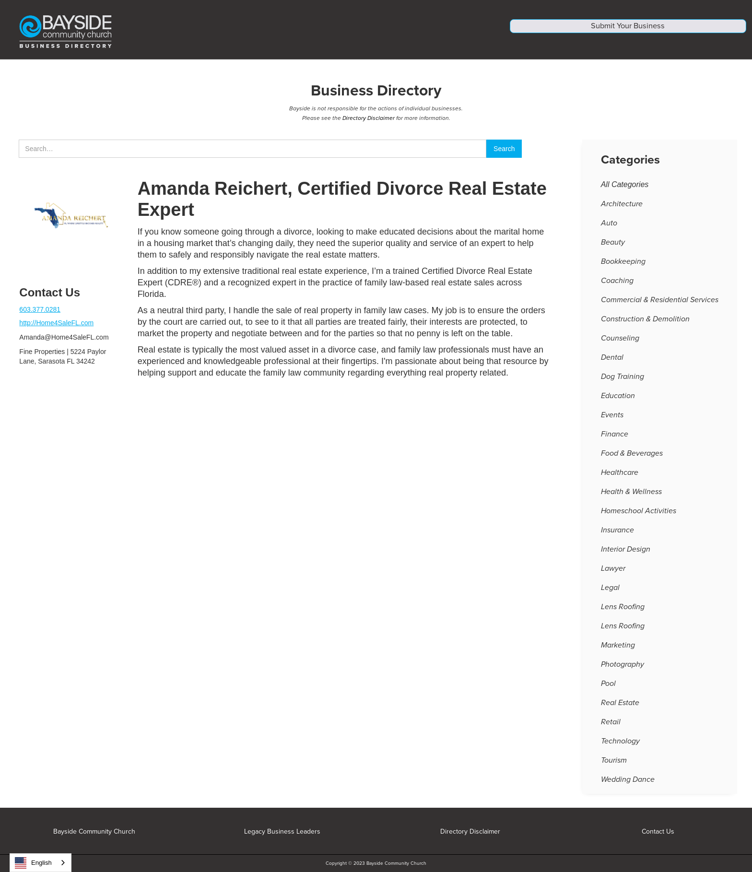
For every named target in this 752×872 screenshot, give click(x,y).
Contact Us (658, 832)
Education (618, 400)
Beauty (613, 246)
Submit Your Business (628, 32)
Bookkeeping (623, 266)
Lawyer (613, 572)
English (33, 863)
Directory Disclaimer (368, 122)
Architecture (622, 208)
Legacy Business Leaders (282, 832)
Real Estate (620, 707)
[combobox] (40, 862)
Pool (608, 688)
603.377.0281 (39, 314)
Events (612, 419)
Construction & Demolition (645, 323)
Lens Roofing (623, 611)
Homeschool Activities (638, 515)
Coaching (617, 285)
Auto (609, 227)
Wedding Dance (628, 784)
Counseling (620, 342)
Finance (614, 438)
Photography (622, 668)
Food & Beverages (632, 457)
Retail (611, 726)
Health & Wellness (631, 496)
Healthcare (619, 477)
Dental (612, 361)
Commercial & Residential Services (659, 304)
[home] (248, 31)
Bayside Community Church (94, 832)
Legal (610, 592)
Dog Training (622, 381)
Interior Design (625, 553)
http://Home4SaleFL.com (56, 327)
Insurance (617, 534)
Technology (620, 745)
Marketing (618, 649)
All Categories (625, 189)
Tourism (614, 764)
